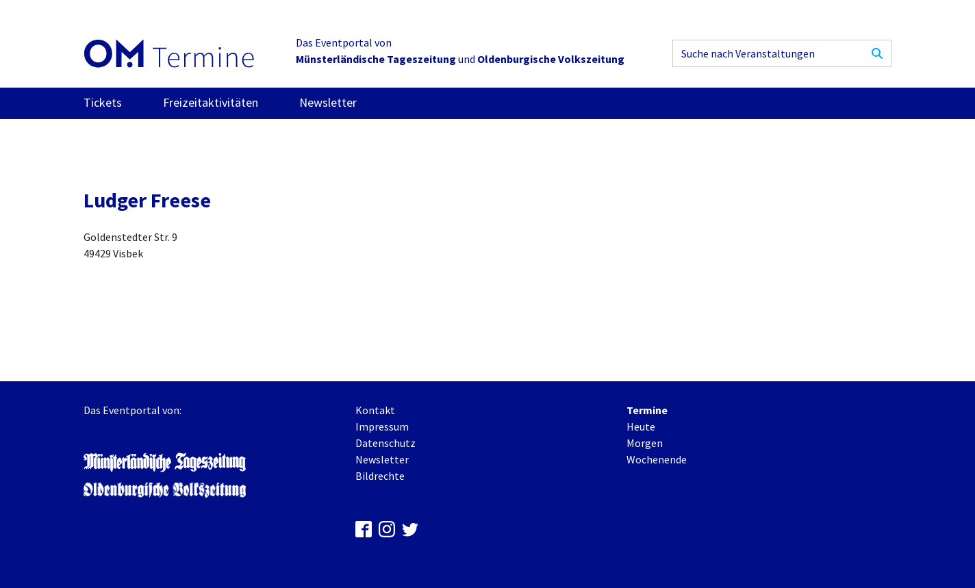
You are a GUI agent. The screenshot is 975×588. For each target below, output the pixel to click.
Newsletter (328, 102)
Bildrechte (380, 476)
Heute (640, 426)
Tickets (103, 102)
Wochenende (656, 459)
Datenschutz (385, 443)
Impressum (382, 426)
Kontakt (375, 410)
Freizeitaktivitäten (210, 102)
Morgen (644, 443)
